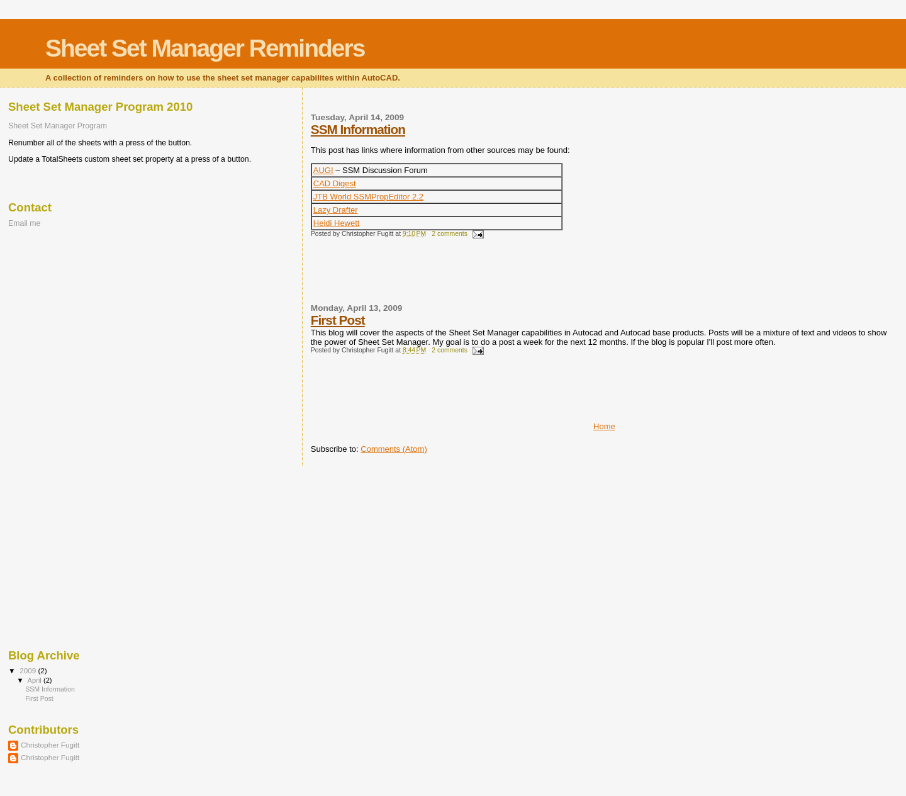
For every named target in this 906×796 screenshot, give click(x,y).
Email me (24, 223)
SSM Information (358, 129)
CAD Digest (334, 183)
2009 (29, 670)
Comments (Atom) (394, 449)
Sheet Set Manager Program (57, 125)
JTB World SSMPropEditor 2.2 (368, 196)
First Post (338, 320)
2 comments (449, 233)
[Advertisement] (458, 276)
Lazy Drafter (335, 210)
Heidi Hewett (336, 223)
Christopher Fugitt (50, 745)
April (35, 680)
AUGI (323, 170)
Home (604, 426)
